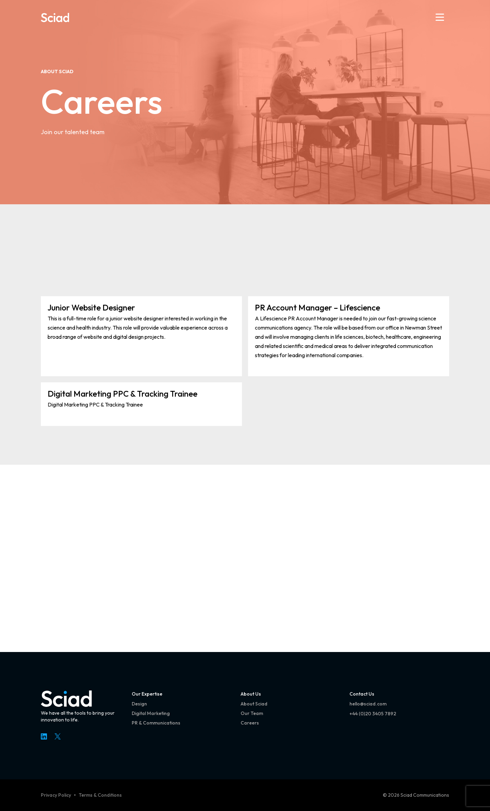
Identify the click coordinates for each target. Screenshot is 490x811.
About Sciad (57, 71)
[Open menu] (439, 17)
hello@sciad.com (368, 704)
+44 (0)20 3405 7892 (372, 714)
